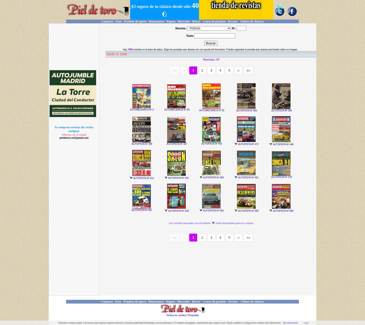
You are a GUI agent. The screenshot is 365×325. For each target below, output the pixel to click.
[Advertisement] (73, 47)
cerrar (306, 323)
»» (248, 70)
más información (290, 323)
